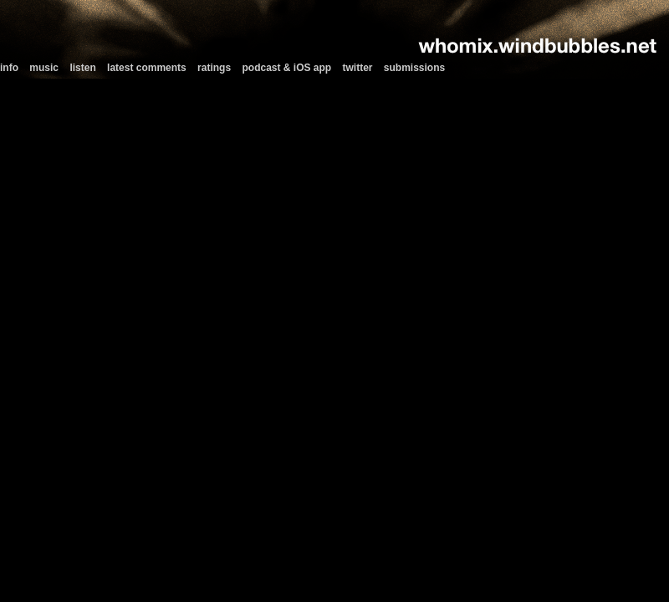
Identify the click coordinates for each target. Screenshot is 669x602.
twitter (358, 68)
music (44, 68)
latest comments (146, 68)
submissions (414, 68)
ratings (214, 68)
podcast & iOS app (286, 68)
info (9, 68)
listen (82, 68)
